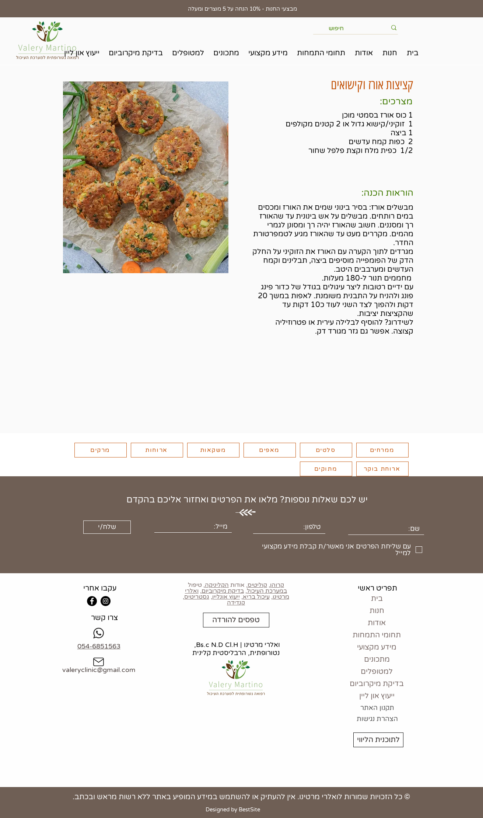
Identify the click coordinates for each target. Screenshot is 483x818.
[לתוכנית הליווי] (378, 739)
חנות (377, 610)
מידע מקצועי (376, 647)
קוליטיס (257, 585)
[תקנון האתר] (377, 708)
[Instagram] (106, 601)
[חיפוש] (358, 28)
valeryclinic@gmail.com (99, 670)
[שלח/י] (107, 527)
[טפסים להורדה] (236, 620)
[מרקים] (100, 450)
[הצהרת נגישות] (377, 719)
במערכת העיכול (267, 591)
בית (377, 598)
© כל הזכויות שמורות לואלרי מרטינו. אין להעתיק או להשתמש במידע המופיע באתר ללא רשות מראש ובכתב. (241, 797)
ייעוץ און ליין (377, 696)
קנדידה (236, 602)
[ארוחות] (157, 450)
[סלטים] (326, 450)
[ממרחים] (382, 450)
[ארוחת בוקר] (382, 469)
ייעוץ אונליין (226, 597)
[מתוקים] (326, 469)
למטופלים (377, 671)
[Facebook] (92, 601)
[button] (390, 53)
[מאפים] (270, 450)
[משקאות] (213, 450)
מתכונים (377, 659)
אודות (377, 623)
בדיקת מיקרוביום (223, 591)
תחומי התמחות (377, 635)
